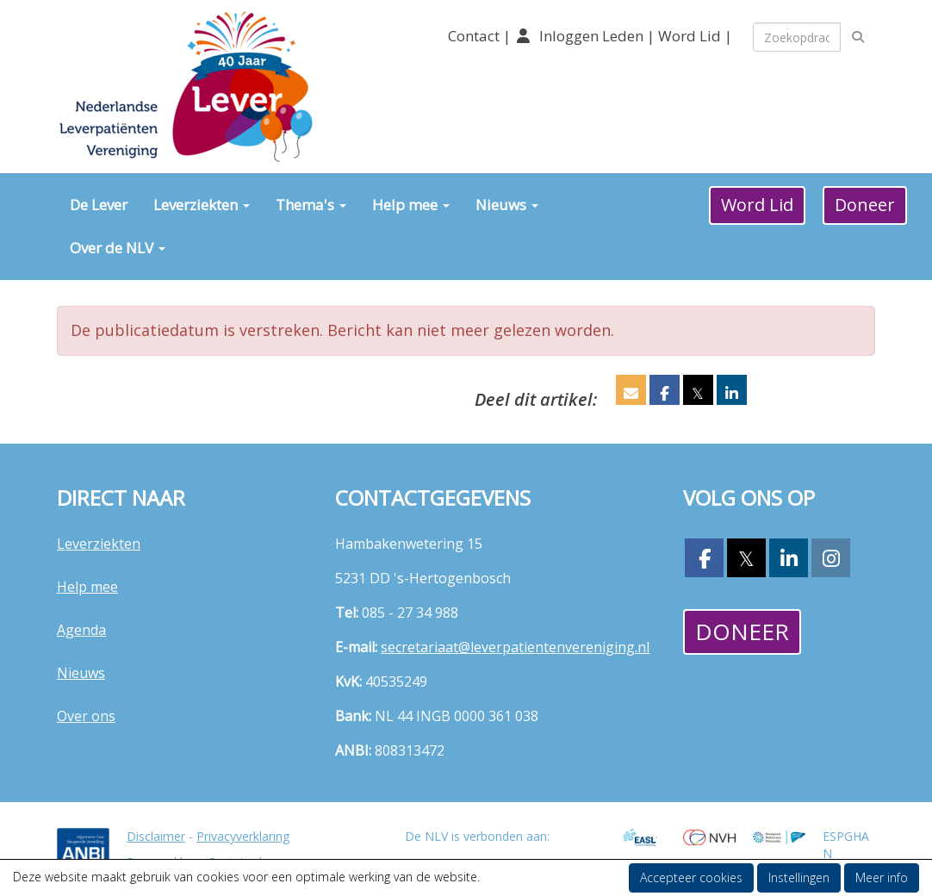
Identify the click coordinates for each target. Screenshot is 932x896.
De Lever (98, 205)
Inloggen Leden (591, 36)
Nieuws (506, 205)
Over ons (86, 715)
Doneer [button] (865, 204)
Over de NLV (117, 248)
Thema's (311, 205)
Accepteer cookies (691, 877)
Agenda (81, 629)
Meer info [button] (881, 877)
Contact (475, 36)
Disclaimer (156, 836)
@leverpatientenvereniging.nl (515, 647)
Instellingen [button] (798, 877)
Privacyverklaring (242, 836)
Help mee (411, 205)
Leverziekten (201, 205)
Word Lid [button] (757, 204)
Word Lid (689, 36)
